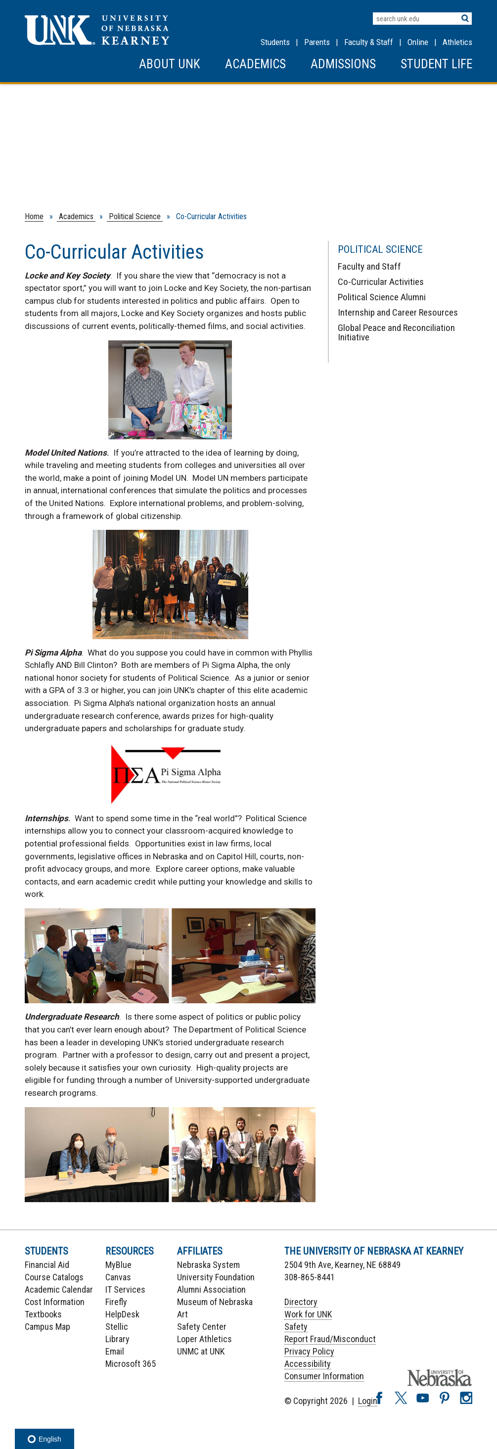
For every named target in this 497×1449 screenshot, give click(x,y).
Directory (300, 1302)
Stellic (116, 1326)
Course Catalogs (54, 1277)
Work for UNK (308, 1314)
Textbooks (43, 1314)
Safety (296, 1326)
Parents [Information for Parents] (317, 42)
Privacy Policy (309, 1351)
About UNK (169, 64)
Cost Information (55, 1302)
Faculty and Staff (369, 266)
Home (34, 216)
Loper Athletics (204, 1339)
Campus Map (47, 1326)
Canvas (118, 1277)
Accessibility (307, 1363)
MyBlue (118, 1265)
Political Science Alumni (382, 297)
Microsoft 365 (130, 1363)
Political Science (135, 216)
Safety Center (201, 1326)
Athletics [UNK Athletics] (457, 42)
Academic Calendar (59, 1289)
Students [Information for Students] (275, 42)
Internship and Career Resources (398, 312)
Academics (255, 64)
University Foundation (216, 1277)
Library (117, 1339)
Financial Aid (47, 1265)
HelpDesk (122, 1314)
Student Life (436, 64)
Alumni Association (211, 1289)
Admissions (343, 64)
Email (114, 1351)
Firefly (116, 1302)
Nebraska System (208, 1265)
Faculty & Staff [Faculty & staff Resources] (368, 42)
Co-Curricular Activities (381, 281)
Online (417, 42)
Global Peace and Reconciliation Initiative (396, 332)
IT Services (125, 1289)
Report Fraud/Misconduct (330, 1339)
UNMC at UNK (201, 1351)
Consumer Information (324, 1376)
